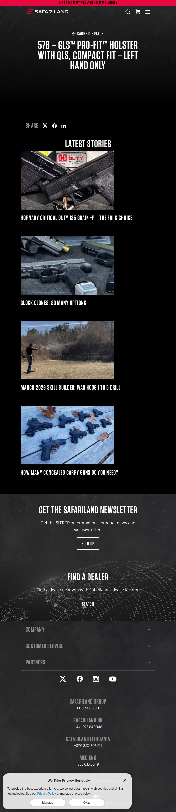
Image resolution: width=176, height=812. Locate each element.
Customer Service (88, 646)
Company (88, 629)
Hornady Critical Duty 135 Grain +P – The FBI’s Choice (88, 186)
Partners (88, 662)
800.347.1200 (88, 708)
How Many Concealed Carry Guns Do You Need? (88, 441)
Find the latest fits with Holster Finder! (87, 3)
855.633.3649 (88, 764)
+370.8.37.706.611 (88, 745)
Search (88, 604)
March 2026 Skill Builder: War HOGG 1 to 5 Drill (88, 356)
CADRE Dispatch (88, 34)
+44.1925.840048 (88, 727)
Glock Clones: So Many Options (88, 271)
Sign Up (88, 543)
